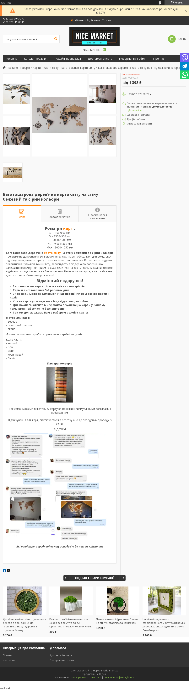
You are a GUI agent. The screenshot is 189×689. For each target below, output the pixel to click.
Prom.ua (113, 670)
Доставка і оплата (100, 58)
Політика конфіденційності (119, 677)
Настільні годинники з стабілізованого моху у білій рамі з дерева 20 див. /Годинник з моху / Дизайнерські (164, 624)
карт (68, 228)
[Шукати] (56, 39)
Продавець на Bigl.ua (94, 674)
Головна (11, 58)
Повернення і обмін (132, 58)
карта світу (52, 253)
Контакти (12, 65)
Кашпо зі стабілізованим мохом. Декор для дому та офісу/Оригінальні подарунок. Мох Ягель (70, 622)
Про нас (158, 58)
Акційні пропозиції (68, 58)
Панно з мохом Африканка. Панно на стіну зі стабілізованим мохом (117, 621)
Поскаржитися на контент (86, 677)
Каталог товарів (35, 58)
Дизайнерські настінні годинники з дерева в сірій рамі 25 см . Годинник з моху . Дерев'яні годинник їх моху (24, 624)
